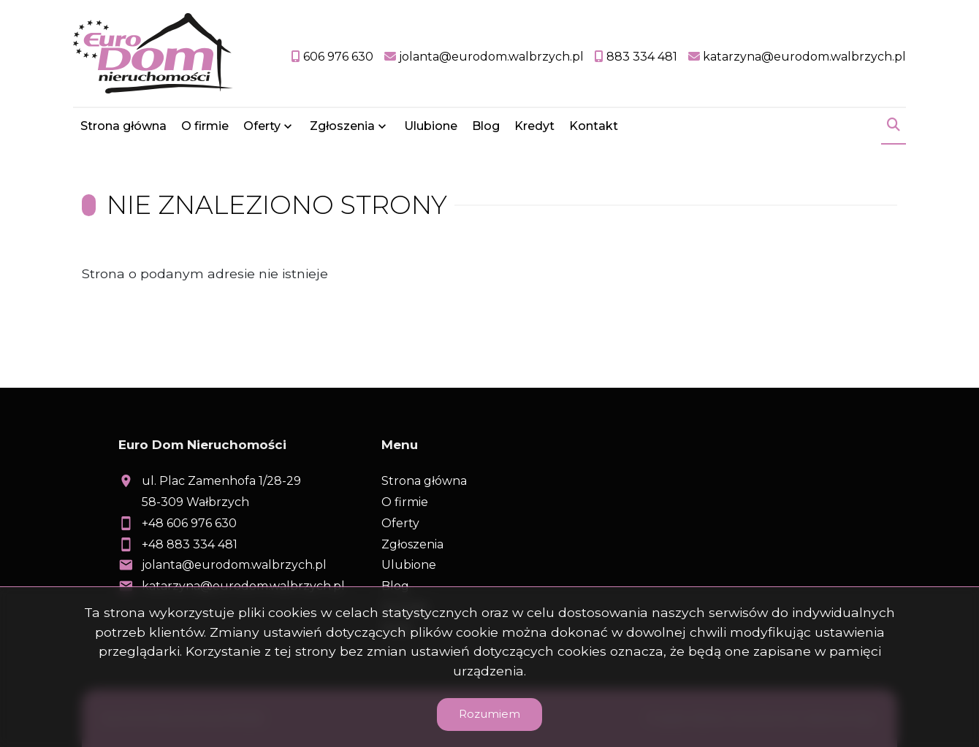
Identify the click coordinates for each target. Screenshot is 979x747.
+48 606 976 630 (189, 523)
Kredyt (534, 126)
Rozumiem (489, 714)
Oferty (262, 126)
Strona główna (123, 126)
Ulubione (430, 126)
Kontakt (593, 126)
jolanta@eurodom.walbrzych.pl (234, 565)
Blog (486, 126)
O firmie (205, 126)
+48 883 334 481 (189, 544)
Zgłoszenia (342, 126)
